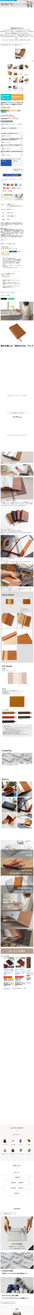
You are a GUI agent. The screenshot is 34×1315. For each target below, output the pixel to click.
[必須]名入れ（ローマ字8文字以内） (9, 128)
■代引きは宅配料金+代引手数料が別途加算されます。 (12, 152)
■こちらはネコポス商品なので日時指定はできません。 (12, 145)
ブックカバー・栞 (24, 44)
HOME (1, 44)
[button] (2, 973)
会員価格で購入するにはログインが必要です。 (11, 125)
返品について (4, 240)
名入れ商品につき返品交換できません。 (10, 133)
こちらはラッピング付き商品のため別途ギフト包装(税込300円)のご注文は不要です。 (12, 139)
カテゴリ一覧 (7, 44)
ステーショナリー (15, 44)
